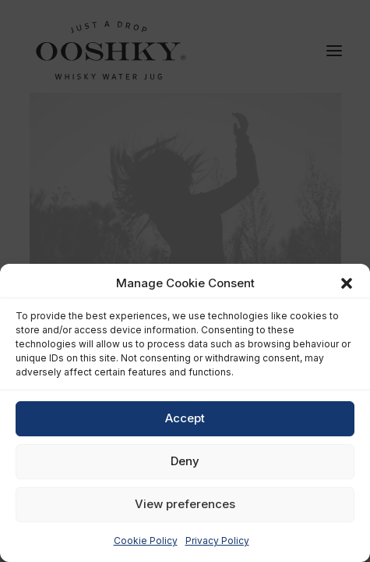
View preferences (185, 503)
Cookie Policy (146, 540)
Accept (185, 418)
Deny (185, 461)
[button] (346, 283)
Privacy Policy (217, 540)
